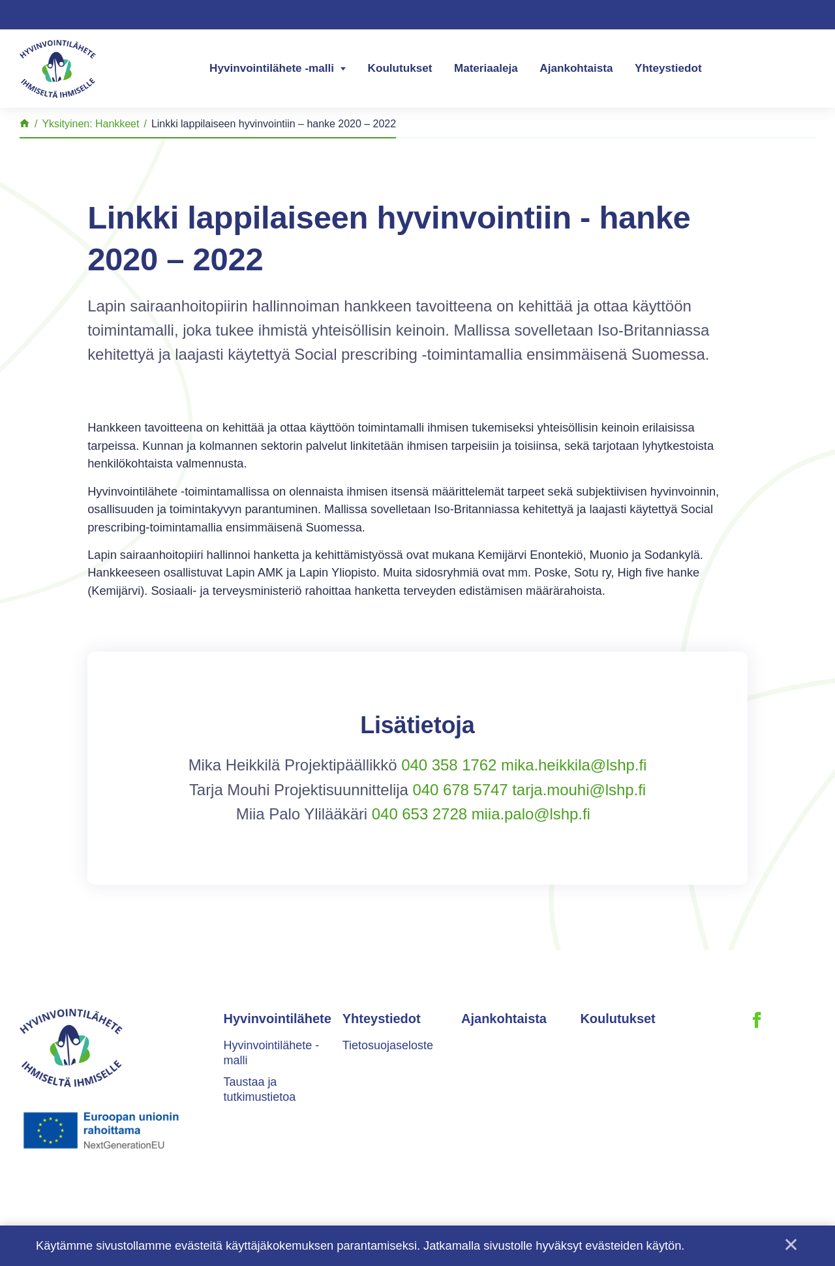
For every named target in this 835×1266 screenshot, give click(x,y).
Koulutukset (400, 68)
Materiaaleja (486, 68)
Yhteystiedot (668, 68)
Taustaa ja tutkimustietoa (260, 1089)
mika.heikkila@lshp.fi (573, 765)
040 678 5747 (460, 790)
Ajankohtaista (576, 68)
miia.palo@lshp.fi (531, 814)
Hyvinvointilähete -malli (271, 68)
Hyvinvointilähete (277, 1018)
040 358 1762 (448, 765)
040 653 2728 (419, 814)
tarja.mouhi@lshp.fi (579, 790)
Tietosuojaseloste (387, 1045)
